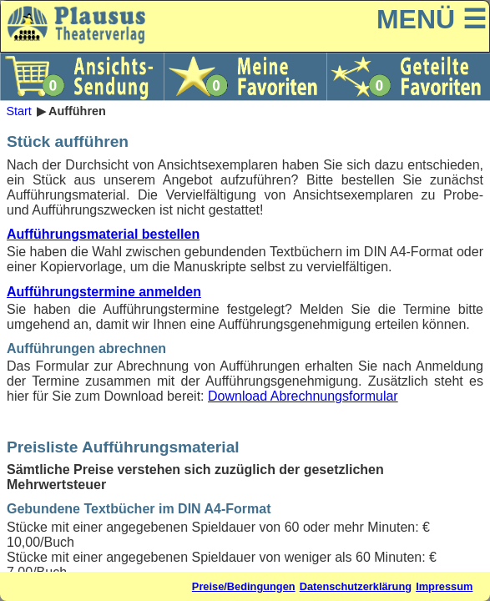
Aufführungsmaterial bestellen (103, 234)
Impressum (444, 586)
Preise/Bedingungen (244, 586)
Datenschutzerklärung (356, 586)
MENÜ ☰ (431, 19)
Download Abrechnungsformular (303, 396)
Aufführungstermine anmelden (104, 292)
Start (18, 111)
